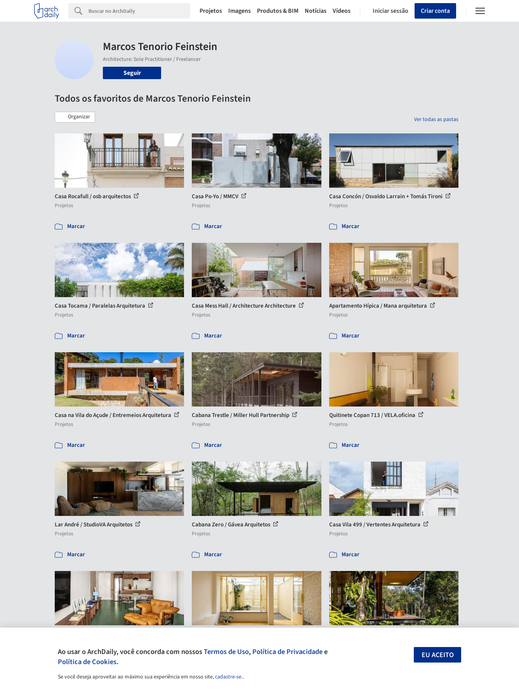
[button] (75, 117)
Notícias (315, 11)
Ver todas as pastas (436, 119)
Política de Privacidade (287, 652)
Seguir (132, 73)
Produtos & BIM (278, 11)
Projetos (211, 11)
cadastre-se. (229, 677)
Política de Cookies (87, 662)
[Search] (139, 11)
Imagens (239, 11)
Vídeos (342, 11)
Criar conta (435, 11)
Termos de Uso (226, 652)
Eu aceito (438, 655)
